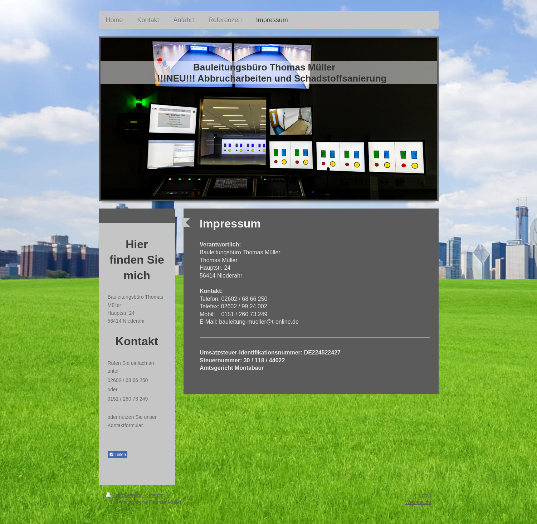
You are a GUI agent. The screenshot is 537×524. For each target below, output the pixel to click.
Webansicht (418, 502)
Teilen (117, 454)
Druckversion (125, 495)
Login (425, 495)
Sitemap (156, 495)
